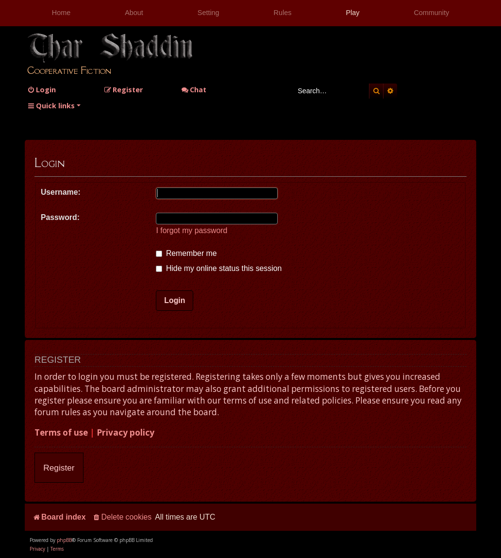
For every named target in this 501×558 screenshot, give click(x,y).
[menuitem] (41, 90)
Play (352, 13)
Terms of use (61, 432)
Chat (193, 89)
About (134, 13)
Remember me (186, 253)
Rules (283, 13)
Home (61, 13)
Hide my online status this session (219, 268)
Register (58, 468)
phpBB (64, 540)
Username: (61, 192)
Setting (208, 13)
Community (431, 13)
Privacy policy (125, 432)
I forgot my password (191, 230)
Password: (60, 217)
